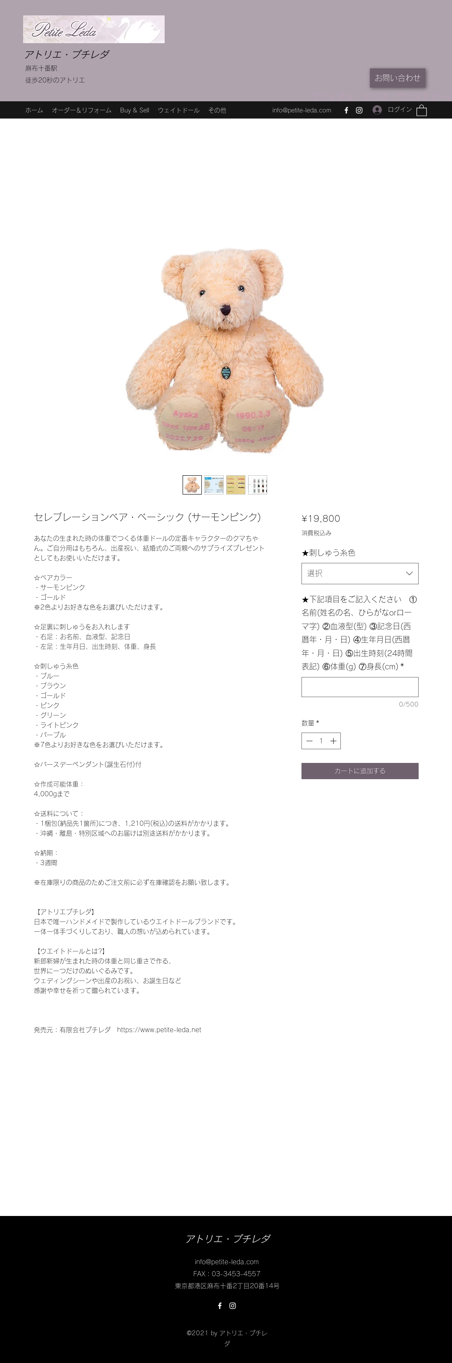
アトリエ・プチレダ (66, 54)
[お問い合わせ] (397, 78)
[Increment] (334, 741)
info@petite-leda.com (301, 110)
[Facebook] (346, 110)
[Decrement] (308, 741)
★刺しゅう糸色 (328, 552)
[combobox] (359, 573)
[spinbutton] (321, 741)
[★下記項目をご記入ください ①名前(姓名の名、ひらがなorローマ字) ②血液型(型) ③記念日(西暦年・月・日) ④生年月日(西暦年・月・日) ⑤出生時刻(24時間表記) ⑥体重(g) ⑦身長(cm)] (360, 687)
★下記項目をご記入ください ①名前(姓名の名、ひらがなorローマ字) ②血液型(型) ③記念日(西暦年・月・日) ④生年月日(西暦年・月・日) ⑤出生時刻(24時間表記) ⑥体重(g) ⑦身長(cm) (359, 633)
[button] (422, 110)
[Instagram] (359, 110)
